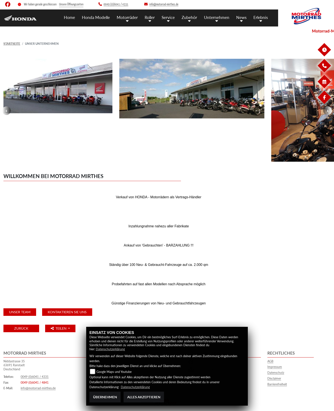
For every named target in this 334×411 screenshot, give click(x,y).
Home (69, 17)
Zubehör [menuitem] (189, 17)
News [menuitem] (241, 17)
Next (327, 110)
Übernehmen (105, 397)
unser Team (20, 312)
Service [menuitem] (168, 17)
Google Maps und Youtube (114, 372)
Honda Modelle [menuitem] (96, 17)
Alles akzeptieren (143, 397)
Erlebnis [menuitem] (260, 17)
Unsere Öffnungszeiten (71, 4)
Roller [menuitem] (150, 17)
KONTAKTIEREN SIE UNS (67, 312)
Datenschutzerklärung (110, 349)
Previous (6, 110)
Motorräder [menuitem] (127, 17)
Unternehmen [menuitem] (216, 17)
